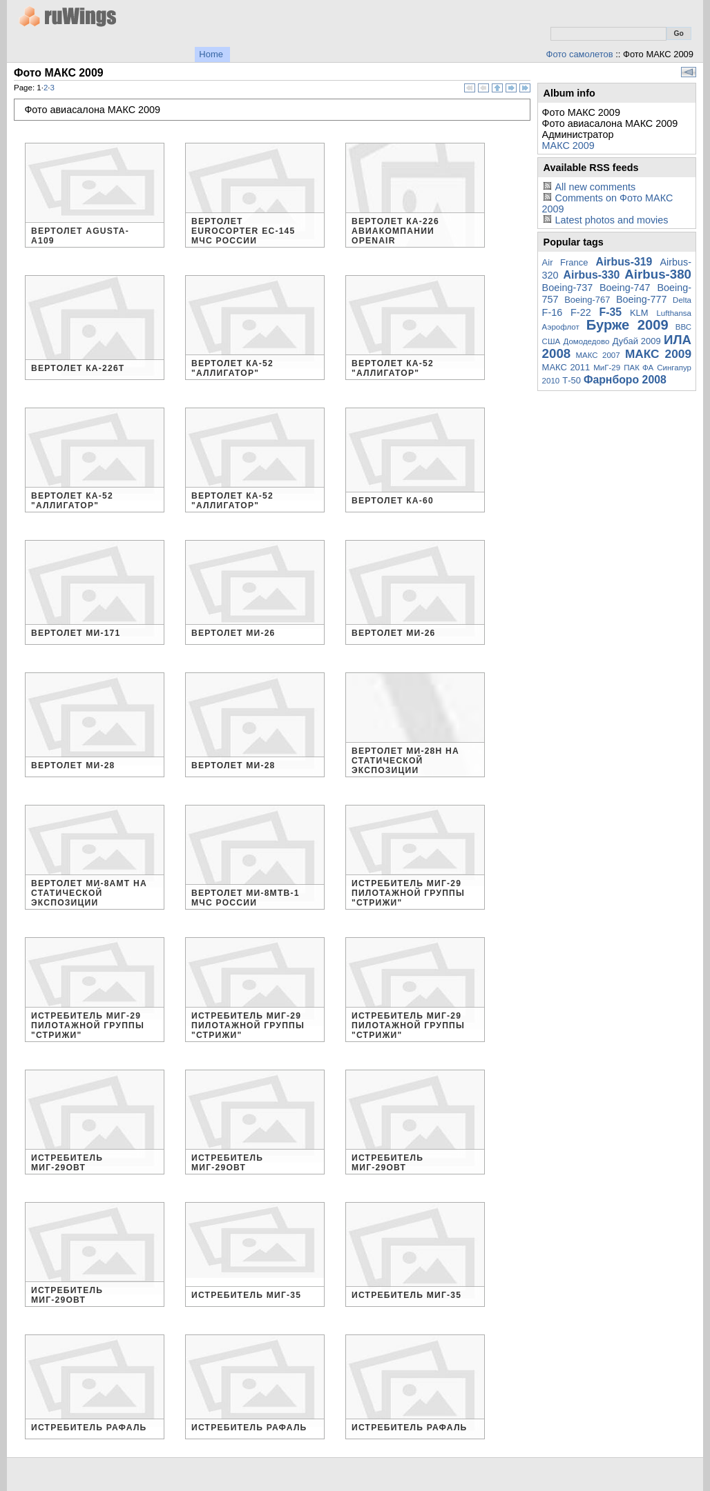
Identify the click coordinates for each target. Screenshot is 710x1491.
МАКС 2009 (568, 145)
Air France (565, 262)
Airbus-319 (624, 262)
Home (211, 54)
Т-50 (571, 380)
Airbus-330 (592, 275)
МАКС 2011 (566, 367)
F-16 (552, 312)
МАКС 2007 (597, 355)
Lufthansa (673, 313)
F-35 (610, 312)
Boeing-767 (587, 299)
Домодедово (587, 341)
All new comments (595, 186)
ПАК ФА (638, 367)
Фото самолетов (579, 54)
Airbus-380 (657, 274)
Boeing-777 (641, 299)
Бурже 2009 (627, 324)
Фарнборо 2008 (625, 380)
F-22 (580, 312)
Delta (682, 300)
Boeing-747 (625, 287)
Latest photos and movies (611, 220)
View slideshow (688, 72)
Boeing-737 (567, 287)
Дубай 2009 (637, 341)
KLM (639, 313)
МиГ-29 (606, 367)
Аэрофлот (560, 327)
